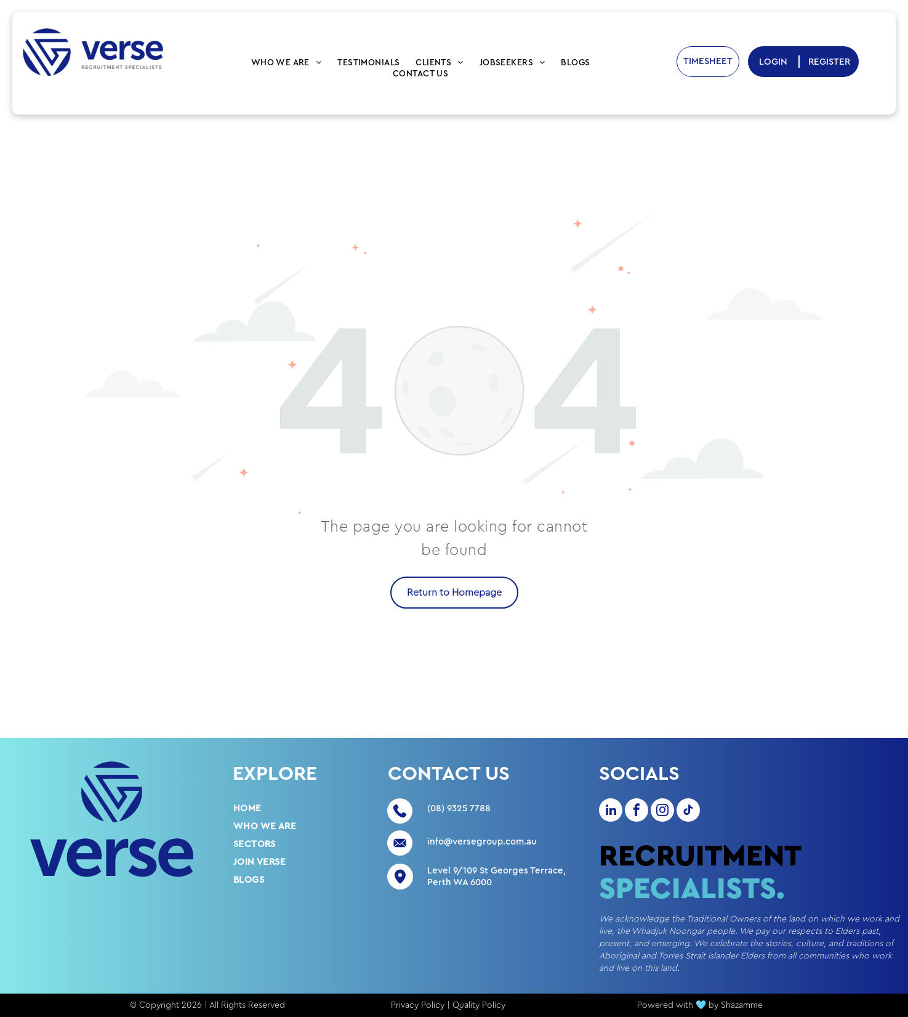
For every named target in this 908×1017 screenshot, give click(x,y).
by (713, 1005)
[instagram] (662, 811)
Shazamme (742, 1005)
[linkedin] (610, 811)
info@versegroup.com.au (482, 841)
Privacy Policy (417, 1005)
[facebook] (636, 811)
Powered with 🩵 (671, 1005)
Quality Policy (478, 1005)
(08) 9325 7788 (459, 808)
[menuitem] (286, 62)
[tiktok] (688, 811)
